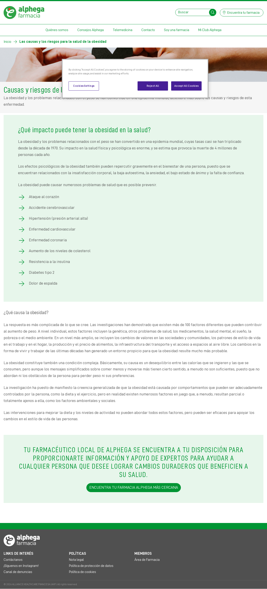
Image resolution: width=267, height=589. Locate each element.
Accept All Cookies (186, 86)
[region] (135, 78)
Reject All (153, 86)
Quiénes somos (57, 30)
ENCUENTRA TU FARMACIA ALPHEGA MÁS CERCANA (133, 487)
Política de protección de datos (91, 566)
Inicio (7, 41)
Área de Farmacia (147, 560)
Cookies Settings (83, 86)
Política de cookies (82, 572)
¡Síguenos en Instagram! (21, 566)
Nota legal (76, 560)
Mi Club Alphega (209, 30)
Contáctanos (13, 560)
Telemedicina (122, 30)
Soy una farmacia (176, 30)
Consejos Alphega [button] (90, 30)
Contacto (148, 30)
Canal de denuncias (18, 572)
